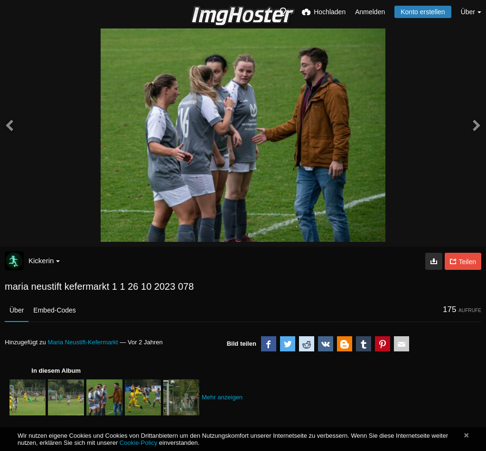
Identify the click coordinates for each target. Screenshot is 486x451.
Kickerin (44, 261)
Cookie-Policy (139, 442)
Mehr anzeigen (222, 397)
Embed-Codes (54, 310)
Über (16, 310)
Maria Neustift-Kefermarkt (82, 342)
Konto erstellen (423, 12)
